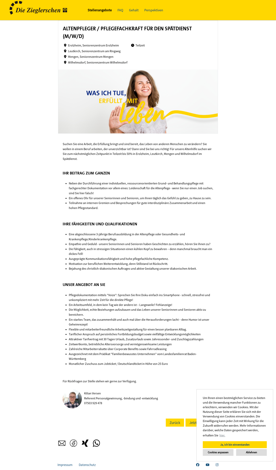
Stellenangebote (100, 10)
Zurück (175, 422)
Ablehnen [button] (251, 452)
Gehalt (134, 10)
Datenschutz (87, 465)
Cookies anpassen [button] (218, 452)
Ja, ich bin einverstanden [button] (235, 444)
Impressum (65, 465)
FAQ (120, 10)
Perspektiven (153, 10)
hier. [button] (222, 435)
